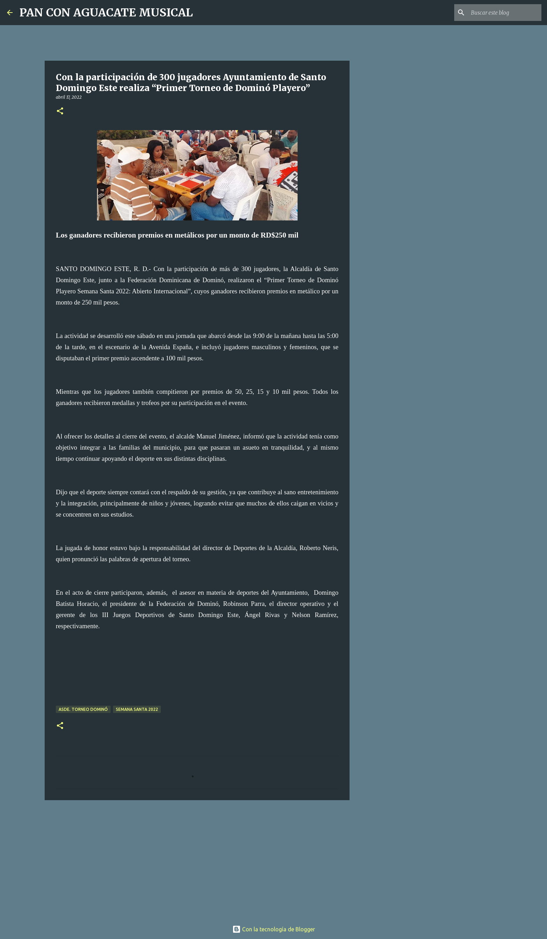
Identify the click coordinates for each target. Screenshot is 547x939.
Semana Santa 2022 (137, 709)
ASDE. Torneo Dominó (83, 709)
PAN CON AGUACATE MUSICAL (106, 13)
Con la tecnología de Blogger (273, 929)
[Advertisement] (197, 859)
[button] (60, 111)
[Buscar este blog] (504, 12)
